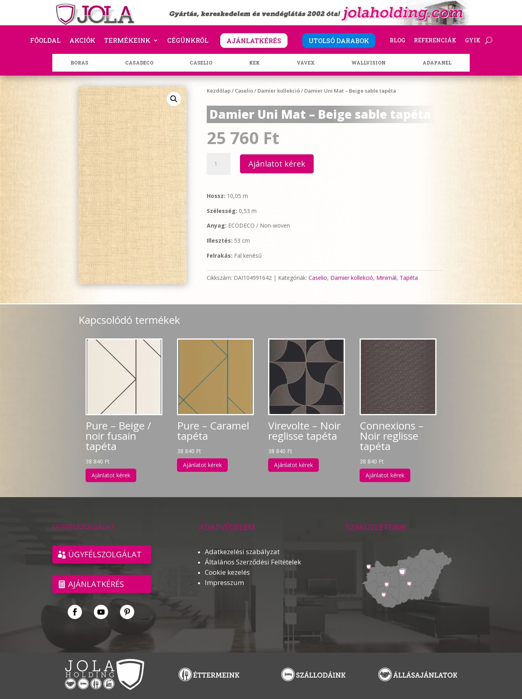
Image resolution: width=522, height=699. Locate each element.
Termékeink (127, 41)
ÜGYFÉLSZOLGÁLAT (105, 554)
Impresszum (224, 582)
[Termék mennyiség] (219, 164)
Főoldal (45, 41)
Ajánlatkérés (96, 584)
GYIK (472, 41)
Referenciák (435, 41)
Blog (397, 41)
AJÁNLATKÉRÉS (254, 40)
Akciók (82, 41)
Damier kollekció (278, 90)
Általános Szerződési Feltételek (253, 561)
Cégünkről (187, 41)
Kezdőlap (219, 90)
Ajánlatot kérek (276, 163)
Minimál (386, 277)
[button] (174, 99)
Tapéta (409, 277)
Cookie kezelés (227, 572)
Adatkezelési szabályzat (242, 551)
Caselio (244, 90)
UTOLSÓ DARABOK (339, 40)
